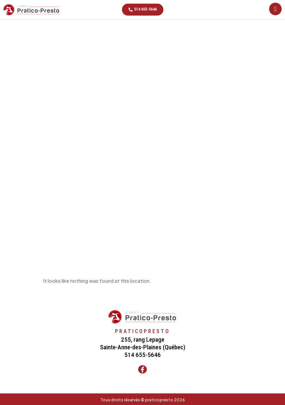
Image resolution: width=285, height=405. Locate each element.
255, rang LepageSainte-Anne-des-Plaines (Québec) (142, 343)
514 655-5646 (142, 355)
